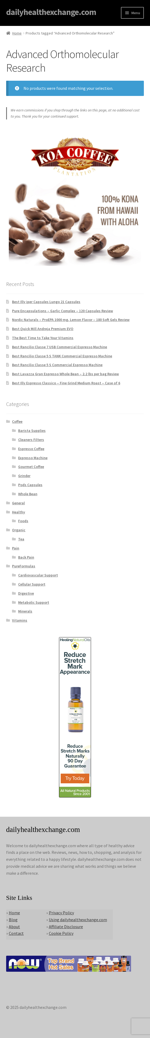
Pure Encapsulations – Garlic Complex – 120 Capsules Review (62, 310)
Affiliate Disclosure (66, 926)
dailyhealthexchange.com (51, 12)
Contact (16, 933)
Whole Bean (27, 493)
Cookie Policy (61, 933)
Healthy (18, 512)
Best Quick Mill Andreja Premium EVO (42, 328)
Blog (13, 919)
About (14, 926)
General (18, 503)
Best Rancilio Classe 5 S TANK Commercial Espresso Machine (62, 356)
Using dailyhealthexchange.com (78, 919)
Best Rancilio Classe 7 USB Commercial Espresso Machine (59, 346)
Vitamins (19, 620)
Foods (23, 520)
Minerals (25, 611)
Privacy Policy (61, 912)
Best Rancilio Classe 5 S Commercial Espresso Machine (57, 364)
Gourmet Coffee (31, 466)
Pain (15, 548)
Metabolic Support (33, 602)
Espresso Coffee (31, 448)
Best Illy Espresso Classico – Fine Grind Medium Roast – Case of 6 (66, 383)
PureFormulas (23, 566)
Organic (18, 530)
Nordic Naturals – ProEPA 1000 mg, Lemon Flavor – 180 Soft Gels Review (70, 319)
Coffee (17, 421)
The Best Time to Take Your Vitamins (42, 337)
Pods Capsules (30, 484)
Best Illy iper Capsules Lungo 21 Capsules (46, 301)
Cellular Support (31, 584)
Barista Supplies (32, 430)
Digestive (26, 593)
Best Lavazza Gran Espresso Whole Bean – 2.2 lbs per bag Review (65, 373)
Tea (21, 539)
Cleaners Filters (31, 439)
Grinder (24, 475)
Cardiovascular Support (38, 575)
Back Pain (26, 557)
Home (17, 33)
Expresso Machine (33, 457)
